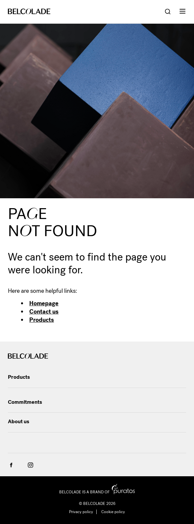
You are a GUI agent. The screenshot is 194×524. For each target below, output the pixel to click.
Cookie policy (113, 511)
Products (41, 320)
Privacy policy (81, 511)
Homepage (44, 303)
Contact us (44, 312)
